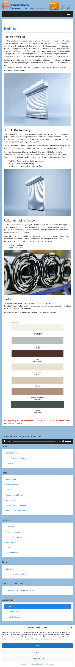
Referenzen (10, 463)
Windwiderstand (12, 553)
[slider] (34, 441)
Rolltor (10, 28)
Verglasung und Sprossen (15, 495)
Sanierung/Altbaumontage (16, 505)
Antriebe (9, 547)
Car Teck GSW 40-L (13, 612)
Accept (37, 646)
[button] (71, 628)
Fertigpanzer (10, 542)
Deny (37, 652)
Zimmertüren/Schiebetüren (16, 574)
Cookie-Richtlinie (26, 664)
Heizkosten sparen (12, 485)
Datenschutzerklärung (39, 664)
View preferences (37, 659)
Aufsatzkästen (11, 527)
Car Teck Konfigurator (14, 617)
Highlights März (12, 453)
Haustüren (10, 569)
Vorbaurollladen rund (14, 532)
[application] (37, 441)
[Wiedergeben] (5, 441)
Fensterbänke (11, 500)
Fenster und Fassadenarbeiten (17, 511)
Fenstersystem (11, 479)
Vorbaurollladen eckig (14, 537)
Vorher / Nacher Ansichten (16, 458)
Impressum (50, 664)
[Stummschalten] (63, 441)
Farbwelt (9, 490)
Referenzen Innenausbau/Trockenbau (20, 590)
